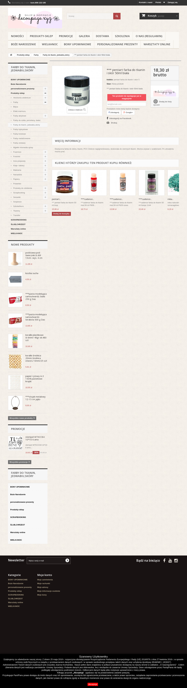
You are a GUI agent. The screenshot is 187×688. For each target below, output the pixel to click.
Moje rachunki (43, 583)
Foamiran (17, 152)
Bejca (15, 107)
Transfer (16, 215)
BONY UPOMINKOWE (77, 44)
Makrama (17, 170)
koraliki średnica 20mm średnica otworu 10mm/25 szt (36, 358)
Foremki (16, 156)
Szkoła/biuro (18, 206)
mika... (170, 199)
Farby (15, 102)
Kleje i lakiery (18, 165)
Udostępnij (114, 112)
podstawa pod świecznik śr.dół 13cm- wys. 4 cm (33, 255)
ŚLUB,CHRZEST (18, 224)
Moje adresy (42, 587)
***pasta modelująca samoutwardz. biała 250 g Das (36, 296)
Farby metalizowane (21, 138)
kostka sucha (31, 273)
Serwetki (16, 197)
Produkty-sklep (41, 36)
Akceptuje (92, 684)
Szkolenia (122, 36)
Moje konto (44, 575)
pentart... (56, 199)
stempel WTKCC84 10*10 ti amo (35, 438)
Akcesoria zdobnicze (22, 98)
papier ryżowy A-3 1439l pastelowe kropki (34, 379)
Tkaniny (16, 211)
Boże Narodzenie (23, 44)
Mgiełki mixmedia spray (23, 147)
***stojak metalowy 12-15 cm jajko (35, 398)
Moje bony (42, 595)
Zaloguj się (173, 2)
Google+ (128, 112)
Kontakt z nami (145, 2)
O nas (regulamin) (149, 36)
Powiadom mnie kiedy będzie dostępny (123, 109)
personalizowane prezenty (117, 44)
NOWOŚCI (17, 36)
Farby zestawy (19, 143)
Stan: (109, 84)
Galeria (84, 36)
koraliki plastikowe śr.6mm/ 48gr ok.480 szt (35, 337)
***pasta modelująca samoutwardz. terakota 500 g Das (36, 317)
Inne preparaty (19, 161)
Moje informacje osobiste (48, 591)
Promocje (66, 36)
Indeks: (110, 80)
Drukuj (114, 123)
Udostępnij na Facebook (120, 118)
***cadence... (87, 199)
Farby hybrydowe (20, 129)
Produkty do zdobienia (22, 188)
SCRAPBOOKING (19, 220)
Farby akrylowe (19, 116)
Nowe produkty (22, 244)
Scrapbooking (19, 193)
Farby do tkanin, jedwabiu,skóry (26, 125)
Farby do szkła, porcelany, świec (27, 120)
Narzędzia (17, 174)
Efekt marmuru (19, 111)
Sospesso (17, 202)
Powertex (17, 184)
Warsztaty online (157, 44)
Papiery (16, 179)
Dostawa (102, 36)
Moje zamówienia (45, 580)
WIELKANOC (50, 44)
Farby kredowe (19, 134)
